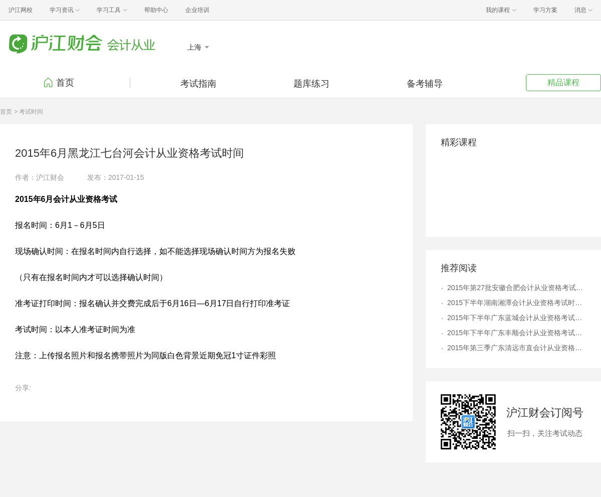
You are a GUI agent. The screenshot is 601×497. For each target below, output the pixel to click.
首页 (65, 83)
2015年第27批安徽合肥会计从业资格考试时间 (516, 288)
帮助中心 (156, 10)
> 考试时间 (28, 111)
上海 (195, 47)
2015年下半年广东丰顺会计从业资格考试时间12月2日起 (516, 333)
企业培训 (197, 10)
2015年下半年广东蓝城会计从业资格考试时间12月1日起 (516, 318)
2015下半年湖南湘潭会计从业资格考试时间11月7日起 (516, 303)
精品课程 (563, 82)
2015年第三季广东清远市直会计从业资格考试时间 (516, 348)
